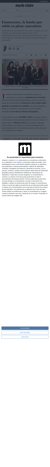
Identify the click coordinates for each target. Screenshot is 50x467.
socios (17, 160)
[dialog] (25, 303)
